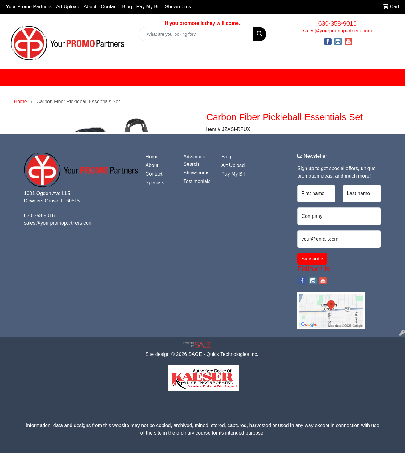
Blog (127, 6)
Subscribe (312, 258)
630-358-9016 (337, 23)
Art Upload (67, 6)
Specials (154, 182)
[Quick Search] (196, 34)
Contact (109, 6)
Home (152, 156)
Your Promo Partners (29, 6)
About (89, 6)
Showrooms (178, 6)
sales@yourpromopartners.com (337, 30)
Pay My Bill (148, 6)
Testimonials (197, 181)
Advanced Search (194, 160)
